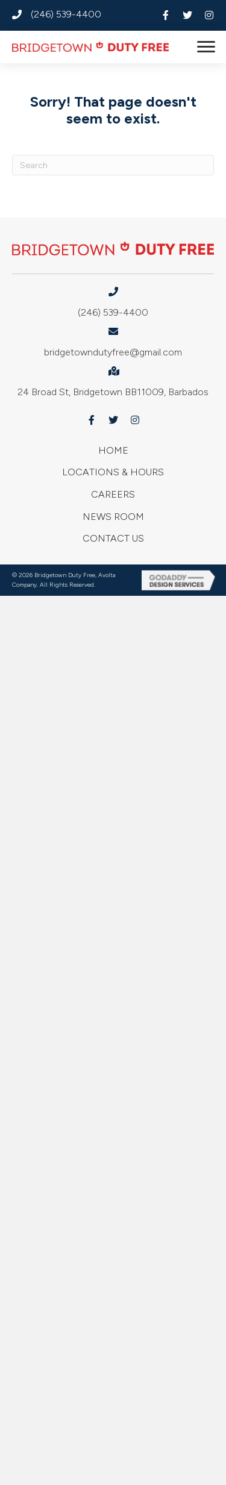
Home (113, 450)
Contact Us (113, 538)
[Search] (113, 165)
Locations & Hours (113, 472)
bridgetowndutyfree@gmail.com (113, 352)
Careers (113, 494)
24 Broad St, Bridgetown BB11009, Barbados (113, 392)
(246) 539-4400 (66, 14)
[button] (166, 15)
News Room (113, 516)
